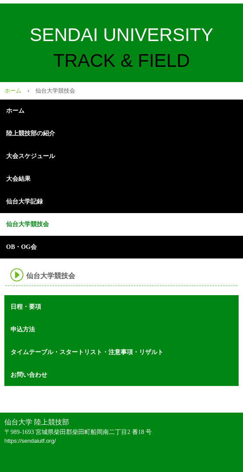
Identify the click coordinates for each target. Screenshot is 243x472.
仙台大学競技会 (27, 224)
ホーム (12, 90)
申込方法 (22, 329)
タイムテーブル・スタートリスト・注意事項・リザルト (86, 351)
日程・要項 (25, 306)
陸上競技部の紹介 (30, 133)
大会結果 (18, 179)
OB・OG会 (21, 247)
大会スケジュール (30, 156)
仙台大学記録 (24, 201)
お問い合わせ (28, 374)
